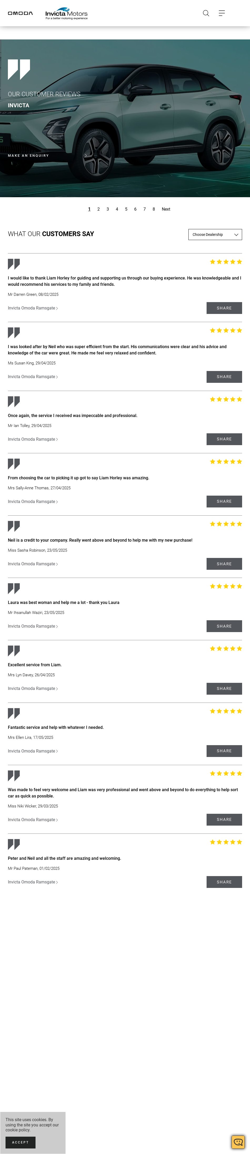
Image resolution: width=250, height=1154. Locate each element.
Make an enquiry (47, 156)
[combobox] (215, 234)
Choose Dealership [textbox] (208, 234)
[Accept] (21, 1142)
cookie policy (17, 1129)
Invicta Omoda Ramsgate (33, 308)
